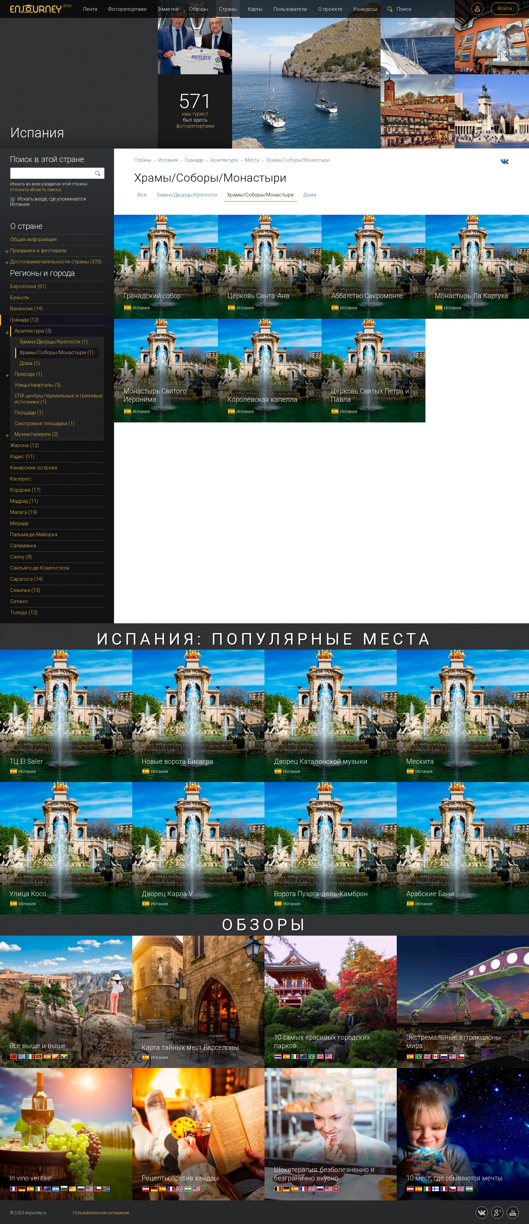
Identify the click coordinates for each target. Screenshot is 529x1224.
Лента (90, 9)
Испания (168, 160)
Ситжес (19, 601)
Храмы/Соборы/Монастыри (260, 195)
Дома (309, 195)
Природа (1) (28, 374)
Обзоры (198, 9)
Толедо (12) (23, 612)
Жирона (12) (24, 445)
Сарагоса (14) (26, 579)
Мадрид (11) (24, 501)
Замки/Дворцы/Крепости (187, 195)
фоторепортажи (195, 126)
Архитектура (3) (33, 331)
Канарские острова (33, 468)
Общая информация (33, 239)
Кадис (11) (22, 456)
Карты (255, 9)
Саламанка (23, 546)
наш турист (195, 113)
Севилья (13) (25, 590)
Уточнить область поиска (35, 189)
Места (252, 160)
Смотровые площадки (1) (45, 423)
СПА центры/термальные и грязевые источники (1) (59, 399)
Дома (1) (30, 363)
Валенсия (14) (26, 309)
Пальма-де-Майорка (33, 534)
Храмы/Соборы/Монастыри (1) (56, 352)
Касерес (20, 479)
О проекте (330, 9)
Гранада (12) (24, 320)
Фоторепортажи (127, 9)
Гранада (194, 160)
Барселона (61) (28, 286)
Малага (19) (23, 512)
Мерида (19, 523)
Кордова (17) (25, 490)
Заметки (168, 9)
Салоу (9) (21, 557)
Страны (228, 9)
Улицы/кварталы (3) (38, 385)
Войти (505, 8)
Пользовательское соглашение (101, 1212)
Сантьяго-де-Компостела (39, 568)
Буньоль (19, 297)
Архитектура (224, 160)
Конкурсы (365, 9)
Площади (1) (29, 413)
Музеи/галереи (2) (36, 434)
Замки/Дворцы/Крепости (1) (54, 342)
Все (142, 195)
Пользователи (290, 9)
